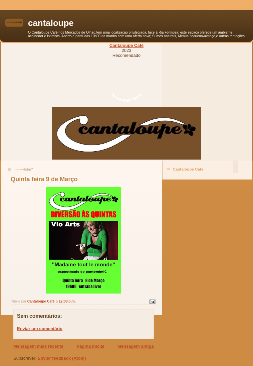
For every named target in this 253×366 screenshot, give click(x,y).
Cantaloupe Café (127, 45)
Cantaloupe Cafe (188, 169)
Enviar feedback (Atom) (62, 358)
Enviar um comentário (40, 328)
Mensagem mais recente (38, 346)
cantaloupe (51, 23)
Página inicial (90, 346)
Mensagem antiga (136, 346)
